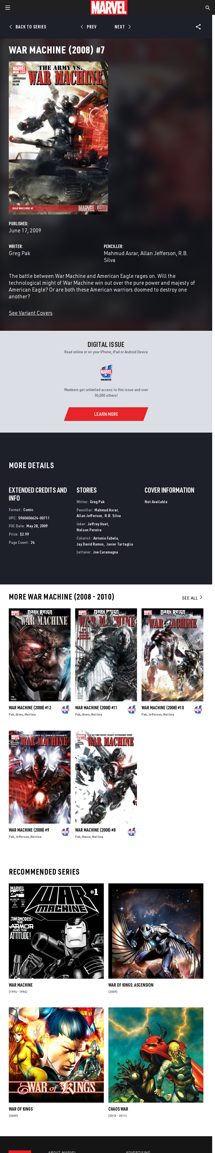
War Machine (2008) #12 (30, 707)
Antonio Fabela (105, 538)
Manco (86, 836)
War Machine (21, 985)
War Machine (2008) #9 (29, 830)
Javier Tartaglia (119, 544)
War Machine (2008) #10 (163, 707)
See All (192, 598)
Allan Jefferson (158, 253)
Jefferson (155, 714)
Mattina (30, 714)
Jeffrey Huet (98, 523)
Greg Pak (19, 253)
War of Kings (21, 1109)
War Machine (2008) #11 (96, 707)
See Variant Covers (30, 312)
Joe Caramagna (105, 551)
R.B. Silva (113, 515)
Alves (19, 714)
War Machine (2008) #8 (95, 830)
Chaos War (118, 1109)
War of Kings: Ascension (130, 985)
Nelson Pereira (89, 529)
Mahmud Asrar (121, 253)
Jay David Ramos (90, 544)
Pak (11, 714)
